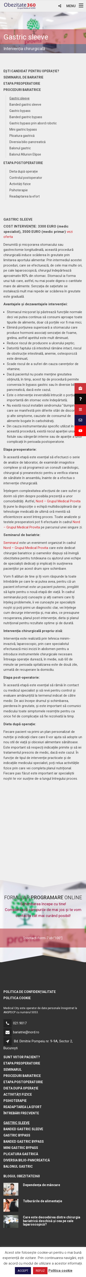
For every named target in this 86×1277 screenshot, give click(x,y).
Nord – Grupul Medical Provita (58, 501)
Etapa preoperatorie (21, 83)
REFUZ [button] (40, 1270)
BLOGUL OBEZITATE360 (21, 1176)
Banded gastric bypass (25, 117)
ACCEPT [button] (23, 1270)
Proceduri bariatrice (22, 90)
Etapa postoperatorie (23, 163)
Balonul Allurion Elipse (25, 154)
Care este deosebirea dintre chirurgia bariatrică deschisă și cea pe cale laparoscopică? (51, 1220)
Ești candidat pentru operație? (31, 71)
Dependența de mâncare (41, 1185)
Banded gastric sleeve (25, 104)
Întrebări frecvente (21, 1113)
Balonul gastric (20, 148)
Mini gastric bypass (23, 129)
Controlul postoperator (25, 178)
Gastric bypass (20, 111)
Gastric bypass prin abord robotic (33, 123)
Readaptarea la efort (24, 196)
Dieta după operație (23, 171)
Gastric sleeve (19, 98)
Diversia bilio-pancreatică (27, 142)
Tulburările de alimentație (42, 1201)
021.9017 (20, 1023)
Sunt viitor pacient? (21, 1057)
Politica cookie (17, 998)
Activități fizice (20, 184)
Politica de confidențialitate (29, 992)
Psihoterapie (18, 190)
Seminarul (10, 543)
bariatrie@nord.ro (26, 1032)
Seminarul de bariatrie (23, 77)
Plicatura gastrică (22, 136)
